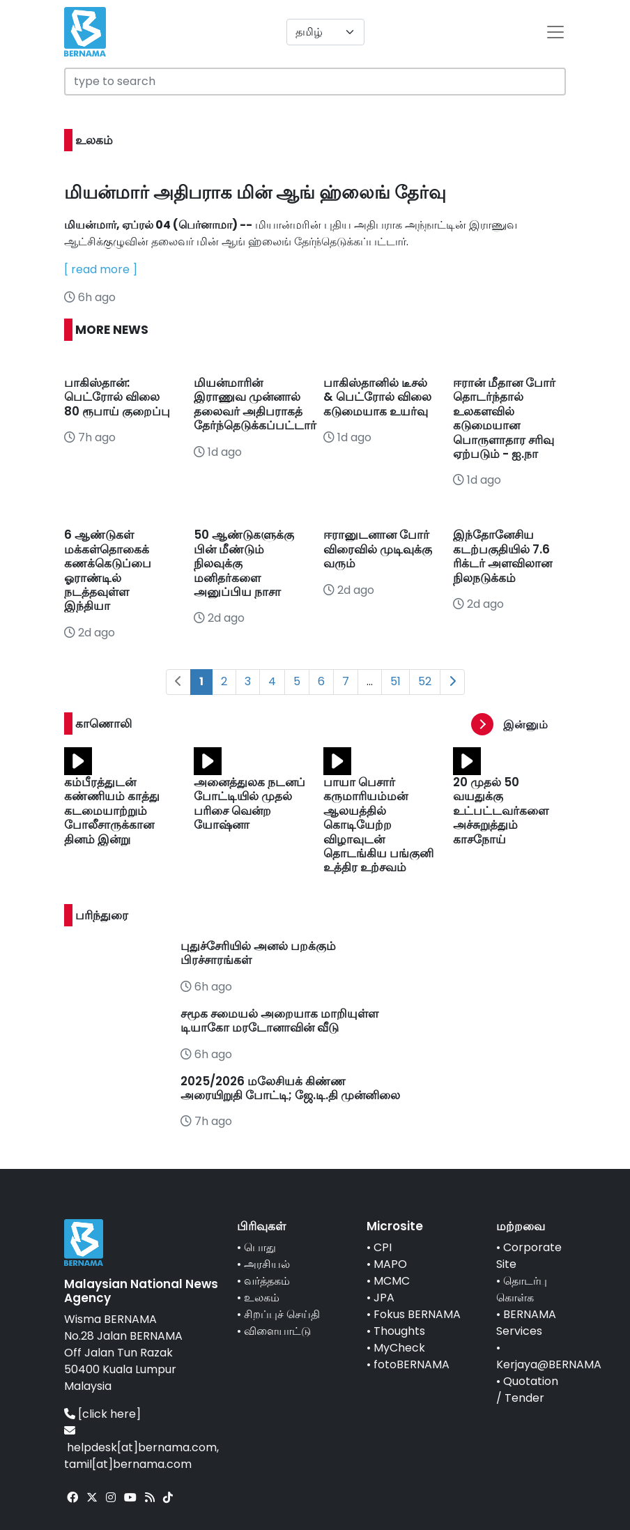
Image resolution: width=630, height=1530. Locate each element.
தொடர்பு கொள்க (521, 1289)
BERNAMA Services (526, 1322)
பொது (260, 1247)
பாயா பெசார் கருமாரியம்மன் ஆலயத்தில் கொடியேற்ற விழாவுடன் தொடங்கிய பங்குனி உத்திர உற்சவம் (378, 824)
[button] (518, 724)
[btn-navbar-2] (555, 32)
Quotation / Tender (527, 1389)
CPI (383, 1247)
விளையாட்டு (277, 1331)
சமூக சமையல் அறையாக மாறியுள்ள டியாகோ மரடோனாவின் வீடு (279, 1020)
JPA (384, 1298)
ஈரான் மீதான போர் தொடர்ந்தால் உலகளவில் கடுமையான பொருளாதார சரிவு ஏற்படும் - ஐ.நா (504, 418)
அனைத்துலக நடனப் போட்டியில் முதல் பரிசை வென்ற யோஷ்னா (249, 803)
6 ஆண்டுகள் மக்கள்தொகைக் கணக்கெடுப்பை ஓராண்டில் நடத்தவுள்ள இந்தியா (107, 570)
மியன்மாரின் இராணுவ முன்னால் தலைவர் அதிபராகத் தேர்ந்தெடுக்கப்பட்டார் (255, 404)
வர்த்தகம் (267, 1281)
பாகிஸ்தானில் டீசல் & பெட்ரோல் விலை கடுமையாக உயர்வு (377, 397)
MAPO (390, 1264)
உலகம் (261, 1298)
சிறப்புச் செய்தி (282, 1314)
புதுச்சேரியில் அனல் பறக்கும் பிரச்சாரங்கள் (258, 953)
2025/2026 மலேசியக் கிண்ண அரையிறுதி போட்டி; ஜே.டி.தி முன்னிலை (290, 1088)
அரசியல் (267, 1264)
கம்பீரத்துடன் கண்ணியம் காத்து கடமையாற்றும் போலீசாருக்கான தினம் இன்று (112, 811)
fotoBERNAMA (412, 1364)
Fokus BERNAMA (417, 1314)
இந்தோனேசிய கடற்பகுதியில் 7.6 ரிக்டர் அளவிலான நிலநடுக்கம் (502, 556)
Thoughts (399, 1331)
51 (395, 681)
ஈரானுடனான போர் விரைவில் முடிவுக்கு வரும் (377, 549)
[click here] (109, 1414)
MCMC (392, 1281)
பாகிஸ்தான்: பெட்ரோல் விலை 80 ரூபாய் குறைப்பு (118, 397)
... (370, 681)
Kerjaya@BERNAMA (548, 1364)
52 (424, 681)
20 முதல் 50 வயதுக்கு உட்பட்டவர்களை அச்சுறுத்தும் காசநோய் (500, 811)
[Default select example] (325, 32)
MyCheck (399, 1348)
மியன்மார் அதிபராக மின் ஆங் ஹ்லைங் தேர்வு (255, 192)
